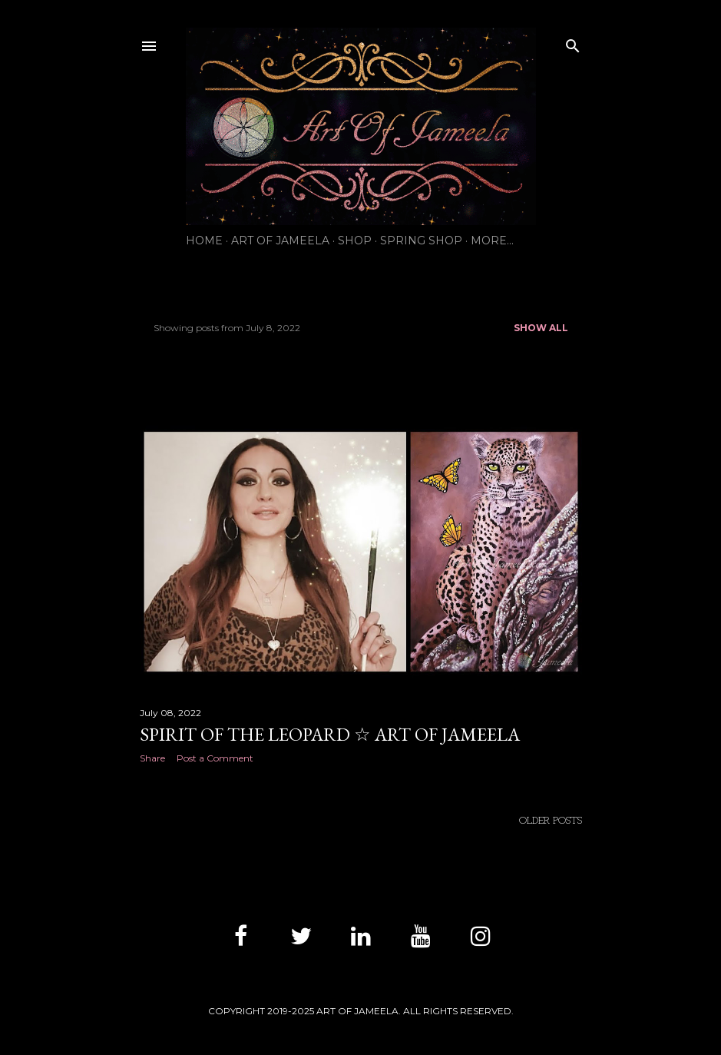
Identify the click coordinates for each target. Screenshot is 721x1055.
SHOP (355, 240)
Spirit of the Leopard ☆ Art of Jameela (330, 734)
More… (492, 240)
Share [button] (152, 758)
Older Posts (550, 821)
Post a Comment (215, 758)
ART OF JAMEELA (280, 240)
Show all (541, 327)
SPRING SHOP (421, 240)
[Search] (573, 43)
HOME (204, 240)
